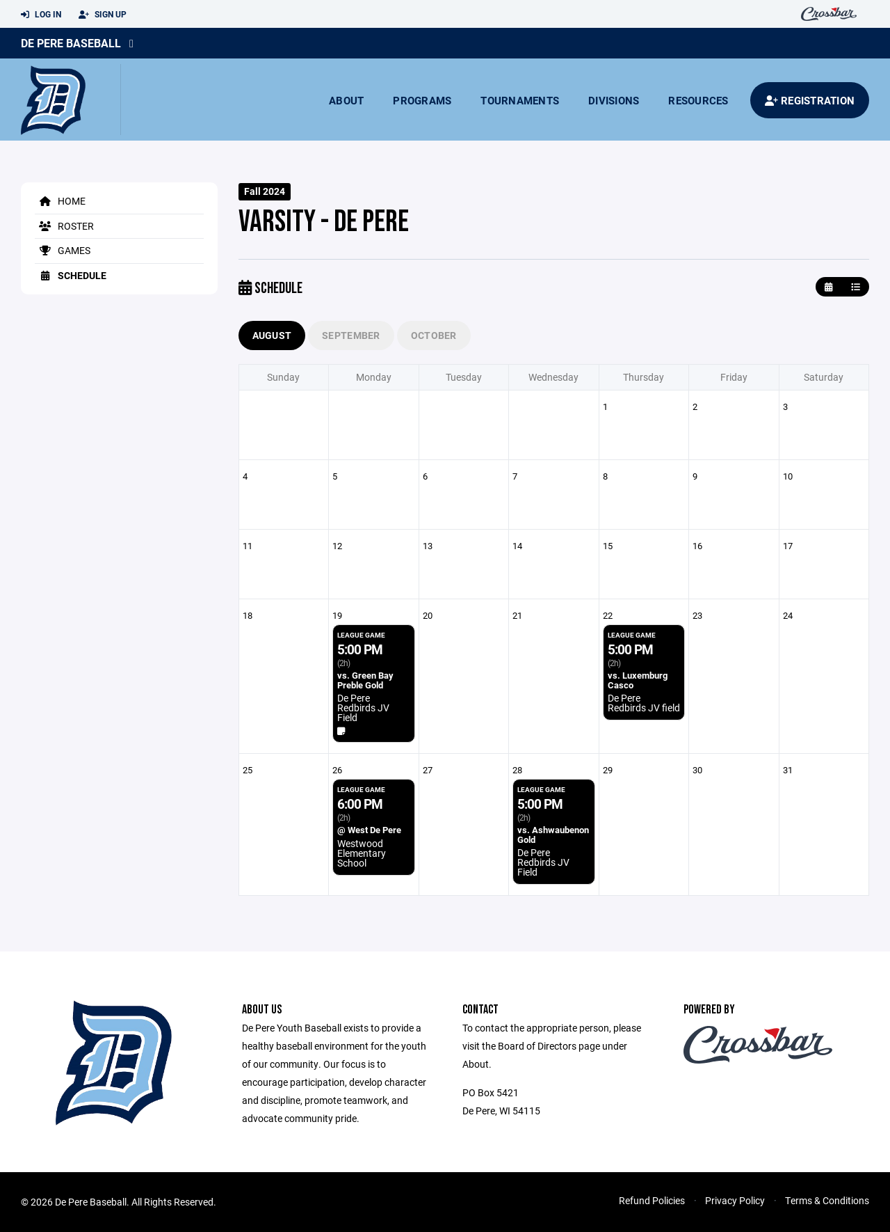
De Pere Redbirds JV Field (363, 707)
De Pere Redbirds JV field (644, 702)
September (351, 335)
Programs (422, 100)
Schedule (70, 275)
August (272, 335)
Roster (64, 225)
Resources (698, 100)
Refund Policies (652, 1200)
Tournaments (519, 100)
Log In (41, 14)
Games (62, 250)
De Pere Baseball (71, 42)
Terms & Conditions (827, 1200)
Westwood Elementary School (361, 853)
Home (60, 200)
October (434, 335)
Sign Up (103, 14)
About (346, 100)
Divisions (613, 100)
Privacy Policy (735, 1200)
